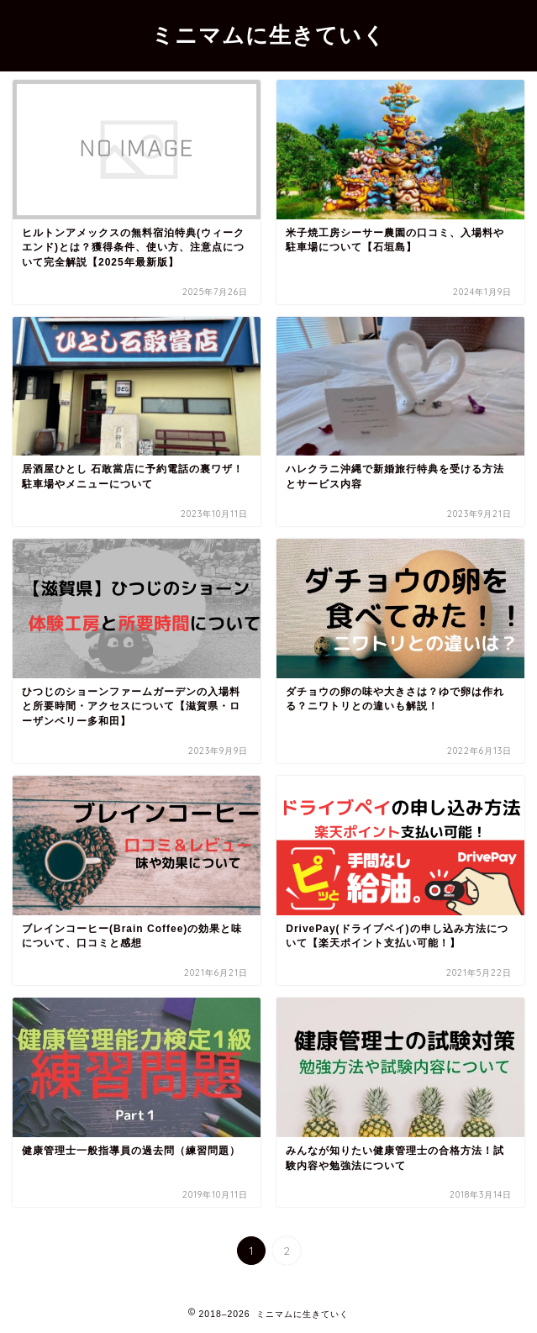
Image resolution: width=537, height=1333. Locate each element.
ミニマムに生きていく (268, 34)
